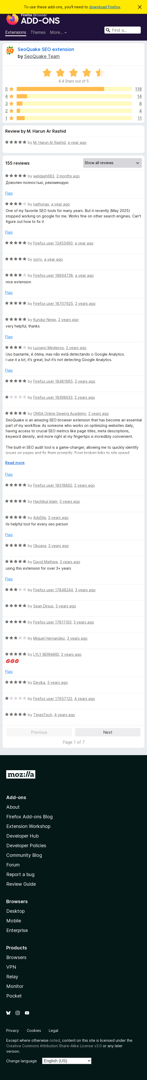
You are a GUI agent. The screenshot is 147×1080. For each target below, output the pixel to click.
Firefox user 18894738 (53, 275)
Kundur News (44, 319)
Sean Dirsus (43, 606)
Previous (39, 732)
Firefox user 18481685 (53, 381)
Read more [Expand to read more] (15, 462)
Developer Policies (26, 845)
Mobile (13, 920)
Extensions (15, 32)
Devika (39, 682)
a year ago (77, 142)
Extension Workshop (28, 826)
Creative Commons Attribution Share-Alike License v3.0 (54, 1046)
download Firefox (104, 7)
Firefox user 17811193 (52, 622)
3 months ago (68, 176)
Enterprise (17, 930)
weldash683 (43, 176)
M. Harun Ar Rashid (49, 142)
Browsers (16, 957)
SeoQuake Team (42, 56)
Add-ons (16, 797)
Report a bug (20, 874)
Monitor (14, 986)
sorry (37, 259)
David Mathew (45, 562)
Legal (53, 1030)
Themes (38, 32)
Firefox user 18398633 (52, 397)
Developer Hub (22, 836)
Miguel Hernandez (49, 638)
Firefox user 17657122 (52, 698)
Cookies (34, 1030)
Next (107, 732)
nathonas (41, 204)
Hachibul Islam (45, 501)
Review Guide (21, 884)
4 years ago (84, 698)
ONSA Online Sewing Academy (59, 413)
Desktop (15, 911)
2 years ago (85, 303)
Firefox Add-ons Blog (29, 816)
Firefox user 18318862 (52, 485)
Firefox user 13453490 (53, 243)
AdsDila (39, 517)
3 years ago (69, 501)
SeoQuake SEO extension (46, 49)
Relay (12, 976)
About (13, 807)
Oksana (39, 545)
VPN (11, 967)
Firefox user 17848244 (53, 590)
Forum (13, 864)
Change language (21, 1061)
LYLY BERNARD (46, 654)
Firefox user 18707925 (53, 303)
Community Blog (24, 855)
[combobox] (122, 30)
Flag (8, 193)
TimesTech (42, 714)
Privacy (12, 1030)
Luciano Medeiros (48, 347)
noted (55, 1040)
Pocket (14, 996)
